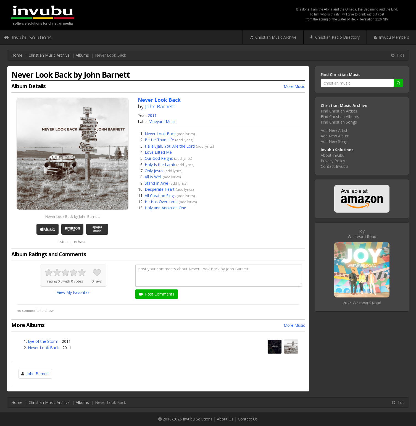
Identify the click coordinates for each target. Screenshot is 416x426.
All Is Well (153, 176)
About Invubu (332, 155)
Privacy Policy (333, 160)
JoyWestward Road (362, 233)
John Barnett (160, 106)
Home (16, 55)
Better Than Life (159, 139)
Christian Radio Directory (335, 37)
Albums (82, 55)
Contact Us (248, 419)
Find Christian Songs (339, 122)
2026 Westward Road (362, 302)
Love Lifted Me (158, 152)
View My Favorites (73, 292)
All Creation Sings (160, 195)
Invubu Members (391, 37)
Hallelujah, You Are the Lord (170, 146)
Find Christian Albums (340, 116)
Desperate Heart (160, 189)
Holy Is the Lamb (160, 164)
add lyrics (186, 133)
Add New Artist (334, 130)
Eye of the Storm (43, 341)
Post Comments (156, 294)
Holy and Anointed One (165, 207)
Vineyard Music (162, 121)
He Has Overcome (161, 201)
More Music (294, 86)
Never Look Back (160, 133)
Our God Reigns (159, 158)
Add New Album (335, 135)
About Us (225, 419)
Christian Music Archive (273, 37)
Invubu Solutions (28, 37)
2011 (152, 115)
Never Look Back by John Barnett (72, 216)
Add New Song (334, 141)
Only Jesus (154, 170)
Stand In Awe (156, 183)
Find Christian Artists (339, 111)
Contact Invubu (334, 166)
